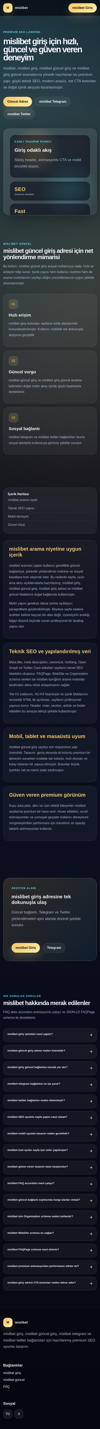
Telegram (54, 951)
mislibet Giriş (82, 7)
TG (7, 1414)
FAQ (6, 1386)
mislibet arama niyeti (22, 503)
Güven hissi (16, 528)
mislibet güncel (14, 1380)
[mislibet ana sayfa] (15, 8)
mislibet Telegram (52, 101)
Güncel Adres (17, 101)
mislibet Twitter (19, 114)
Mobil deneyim (18, 519)
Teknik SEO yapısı (21, 511)
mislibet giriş (12, 1373)
